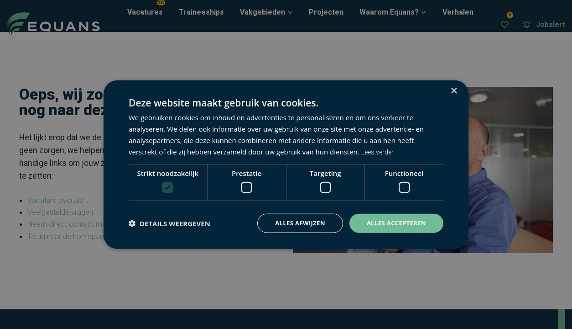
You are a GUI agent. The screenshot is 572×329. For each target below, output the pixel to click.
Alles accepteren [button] (394, 223)
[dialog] (286, 164)
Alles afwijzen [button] (294, 223)
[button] (169, 223)
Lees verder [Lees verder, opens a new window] (380, 151)
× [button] (453, 90)
